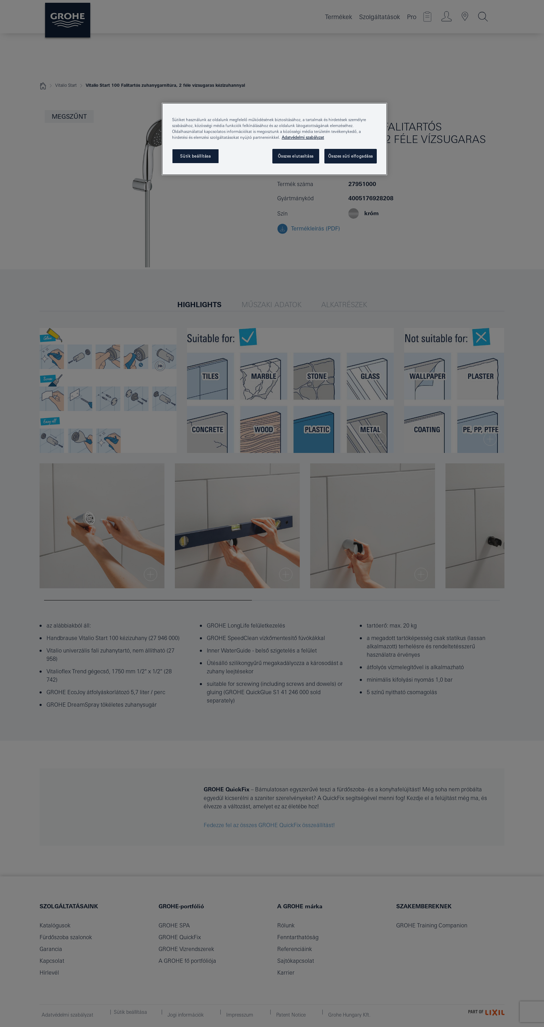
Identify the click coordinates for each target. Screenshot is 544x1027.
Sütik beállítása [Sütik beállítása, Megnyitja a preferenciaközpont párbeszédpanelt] (195, 156)
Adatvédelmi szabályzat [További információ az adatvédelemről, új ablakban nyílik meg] (303, 137)
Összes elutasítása (295, 156)
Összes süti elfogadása (350, 156)
